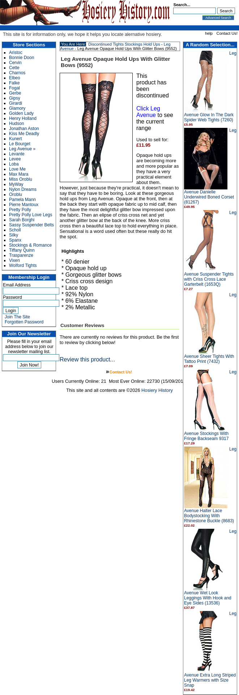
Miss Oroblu (20, 179)
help (209, 33)
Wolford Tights (23, 265)
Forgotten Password (24, 322)
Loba (14, 164)
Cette (14, 67)
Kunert (15, 138)
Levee (15, 159)
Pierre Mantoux (23, 204)
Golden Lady (21, 113)
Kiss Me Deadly (24, 133)
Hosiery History (157, 390)
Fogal (14, 88)
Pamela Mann (22, 199)
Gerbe (15, 93)
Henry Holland (23, 118)
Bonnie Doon (21, 57)
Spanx (15, 240)
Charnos (17, 72)
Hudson (16, 123)
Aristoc (15, 52)
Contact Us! (227, 33)
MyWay (16, 184)
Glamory (17, 108)
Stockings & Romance (30, 245)
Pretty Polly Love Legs (30, 214)
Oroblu (15, 194)
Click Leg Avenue (148, 111)
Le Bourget (19, 143)
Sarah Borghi (21, 219)
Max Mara (18, 174)
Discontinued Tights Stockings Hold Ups (124, 44)
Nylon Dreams (23, 189)
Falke (14, 82)
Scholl (15, 230)
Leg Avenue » (22, 148)
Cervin (15, 62)
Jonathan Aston (24, 128)
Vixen (14, 260)
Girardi (15, 103)
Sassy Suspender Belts (31, 224)
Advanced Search (218, 18)
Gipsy (14, 98)
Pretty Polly (20, 209)
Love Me (17, 169)
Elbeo (14, 77)
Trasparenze (21, 255)
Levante (17, 153)
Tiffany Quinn (22, 250)
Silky (13, 235)
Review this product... (87, 359)
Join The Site (17, 316)
